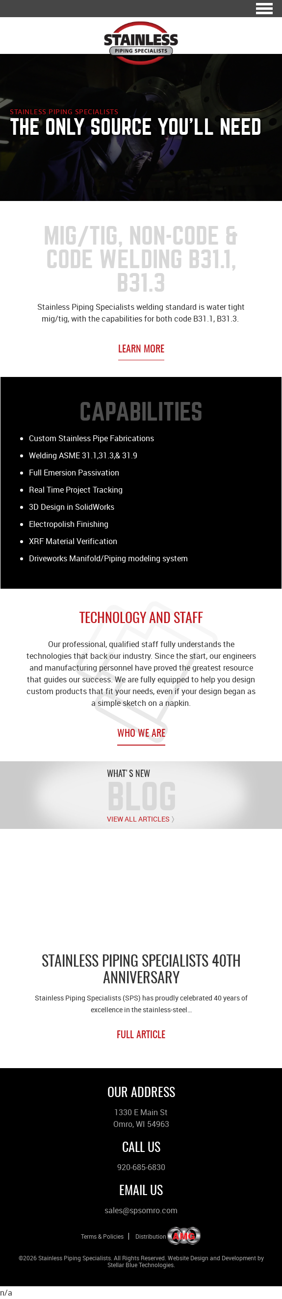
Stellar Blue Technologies (140, 1265)
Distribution (150, 1236)
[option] (141, 948)
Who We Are (141, 734)
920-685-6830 (141, 1167)
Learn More (141, 349)
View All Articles (138, 819)
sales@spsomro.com (141, 1210)
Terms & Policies (102, 1236)
